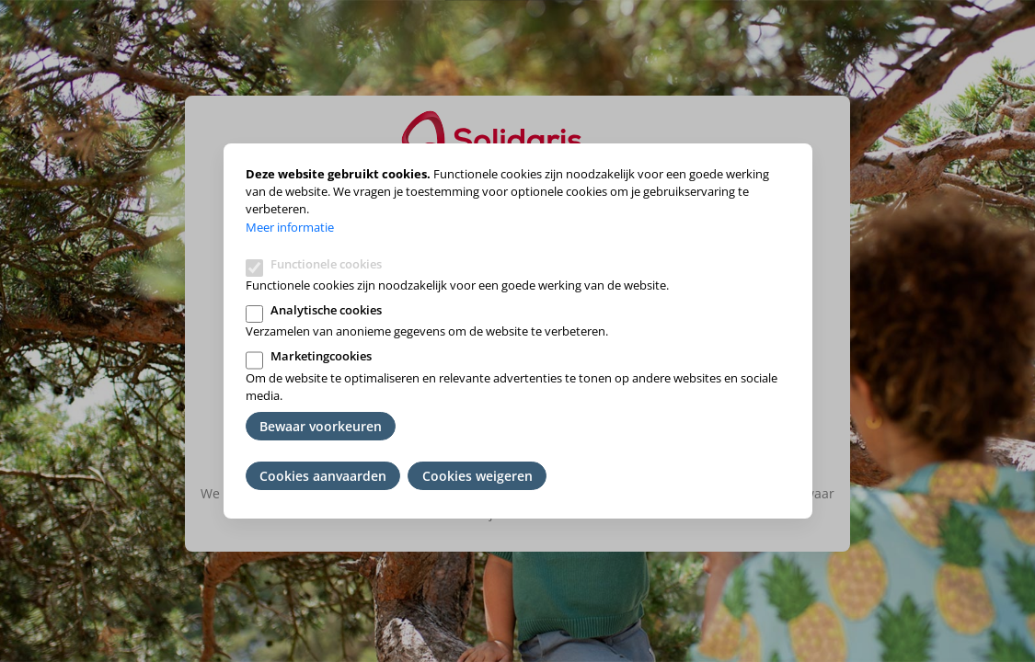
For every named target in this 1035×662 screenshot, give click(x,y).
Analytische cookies (326, 310)
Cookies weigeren (477, 476)
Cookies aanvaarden (322, 476)
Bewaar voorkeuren (320, 426)
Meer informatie (290, 227)
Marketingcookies (321, 356)
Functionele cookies (326, 264)
